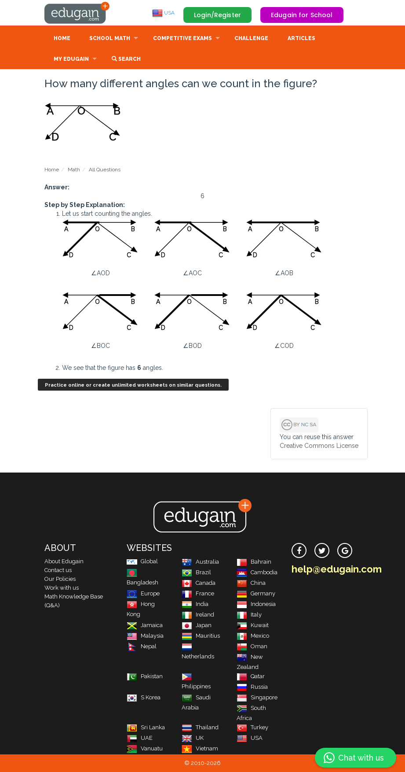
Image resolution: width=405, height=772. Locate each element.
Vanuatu (145, 748)
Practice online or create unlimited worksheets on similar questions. (133, 385)
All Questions (104, 169)
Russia (252, 686)
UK (193, 738)
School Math (109, 38)
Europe (143, 593)
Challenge (251, 38)
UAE (140, 738)
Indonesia (256, 604)
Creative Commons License (319, 445)
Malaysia (145, 635)
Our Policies (60, 579)
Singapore (257, 697)
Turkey (252, 727)
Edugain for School (302, 15)
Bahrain (254, 561)
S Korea (144, 697)
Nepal (142, 646)
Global (142, 561)
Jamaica (145, 625)
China (251, 583)
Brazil (196, 572)
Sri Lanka (146, 727)
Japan (197, 625)
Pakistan (145, 676)
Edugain (77, 13)
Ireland (198, 614)
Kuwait (253, 625)
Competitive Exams (182, 38)
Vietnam (200, 748)
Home (62, 38)
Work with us (61, 587)
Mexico (253, 635)
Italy (249, 614)
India (195, 604)
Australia (200, 561)
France (198, 593)
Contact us (58, 570)
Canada (198, 583)
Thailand (200, 727)
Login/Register (217, 15)
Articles (301, 38)
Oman (252, 646)
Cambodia (257, 572)
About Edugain (64, 561)
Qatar (251, 676)
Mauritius (201, 635)
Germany (256, 593)
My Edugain (71, 59)
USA (163, 13)
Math (74, 169)
